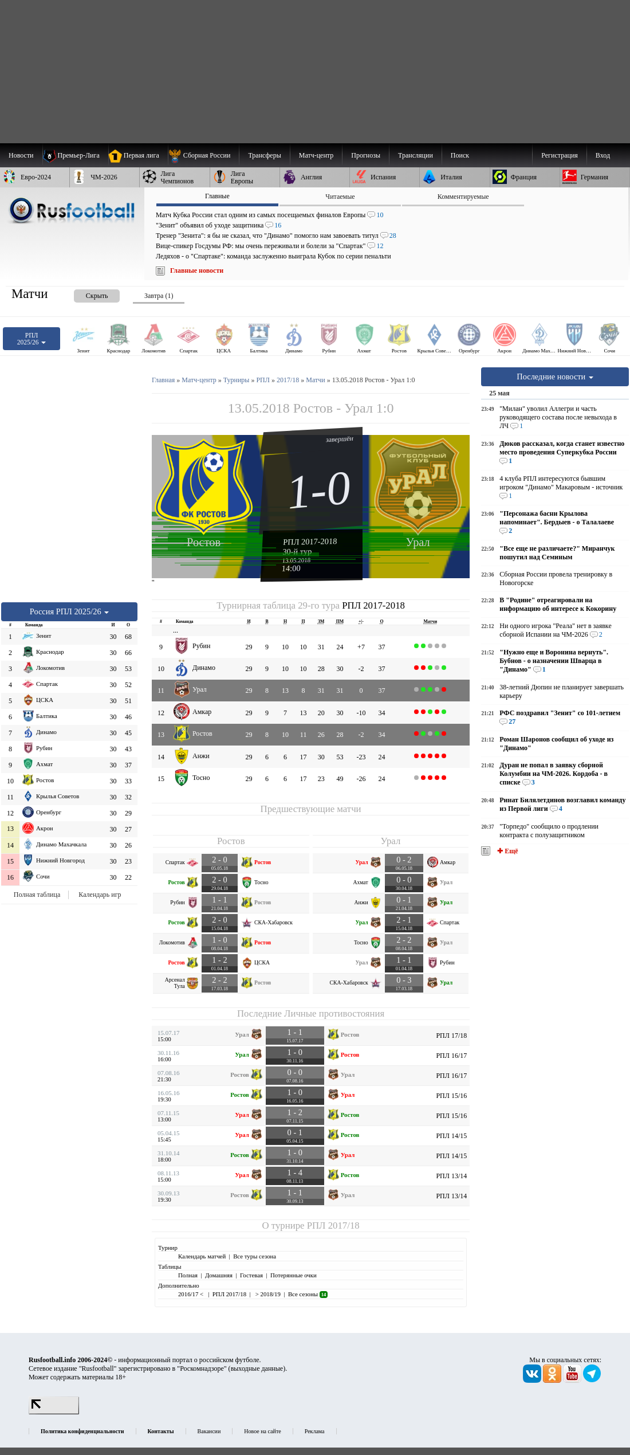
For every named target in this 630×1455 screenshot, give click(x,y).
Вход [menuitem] (603, 155)
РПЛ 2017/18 (333, 1225)
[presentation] (85, 294)
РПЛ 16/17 (451, 1056)
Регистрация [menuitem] (559, 155)
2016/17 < (191, 1294)
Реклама (315, 1431)
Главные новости (196, 270)
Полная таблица (37, 895)
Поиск (460, 155)
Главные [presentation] (217, 196)
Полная (188, 1275)
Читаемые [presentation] (340, 197)
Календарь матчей (202, 1256)
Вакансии (209, 1431)
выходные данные (257, 1368)
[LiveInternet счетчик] (54, 1412)
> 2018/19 (267, 1294)
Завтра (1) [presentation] (158, 296)
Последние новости (555, 376)
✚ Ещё (506, 851)
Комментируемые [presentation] (463, 197)
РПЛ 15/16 (451, 1096)
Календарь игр (99, 895)
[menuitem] (203, 155)
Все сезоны (308, 1294)
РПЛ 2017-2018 (310, 541)
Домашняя (219, 1275)
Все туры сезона (254, 1256)
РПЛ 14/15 (451, 1136)
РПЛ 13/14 (451, 1176)
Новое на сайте (262, 1431)
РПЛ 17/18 (451, 1036)
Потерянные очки (293, 1275)
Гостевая (251, 1275)
